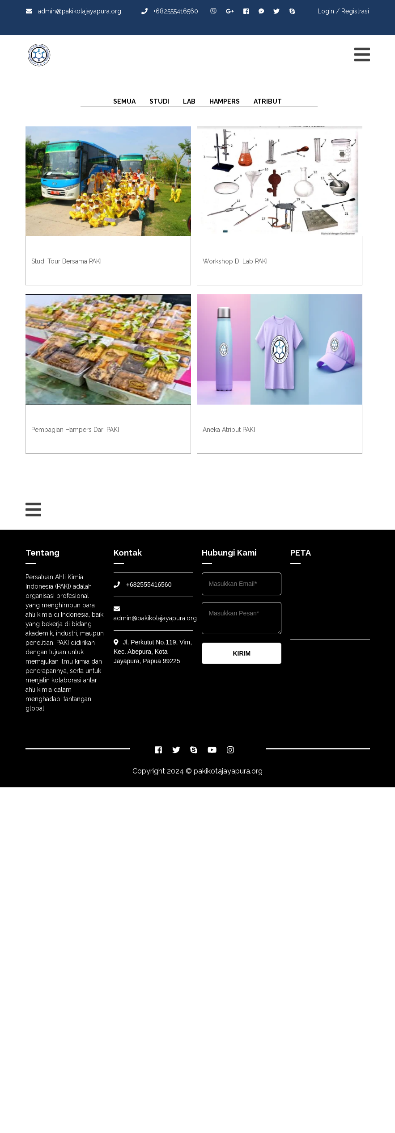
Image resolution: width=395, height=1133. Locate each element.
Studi (159, 101)
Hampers (224, 101)
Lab (189, 101)
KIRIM (242, 653)
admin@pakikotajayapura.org (73, 11)
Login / (329, 11)
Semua (124, 101)
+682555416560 (169, 11)
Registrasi (355, 11)
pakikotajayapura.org (228, 771)
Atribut (268, 101)
